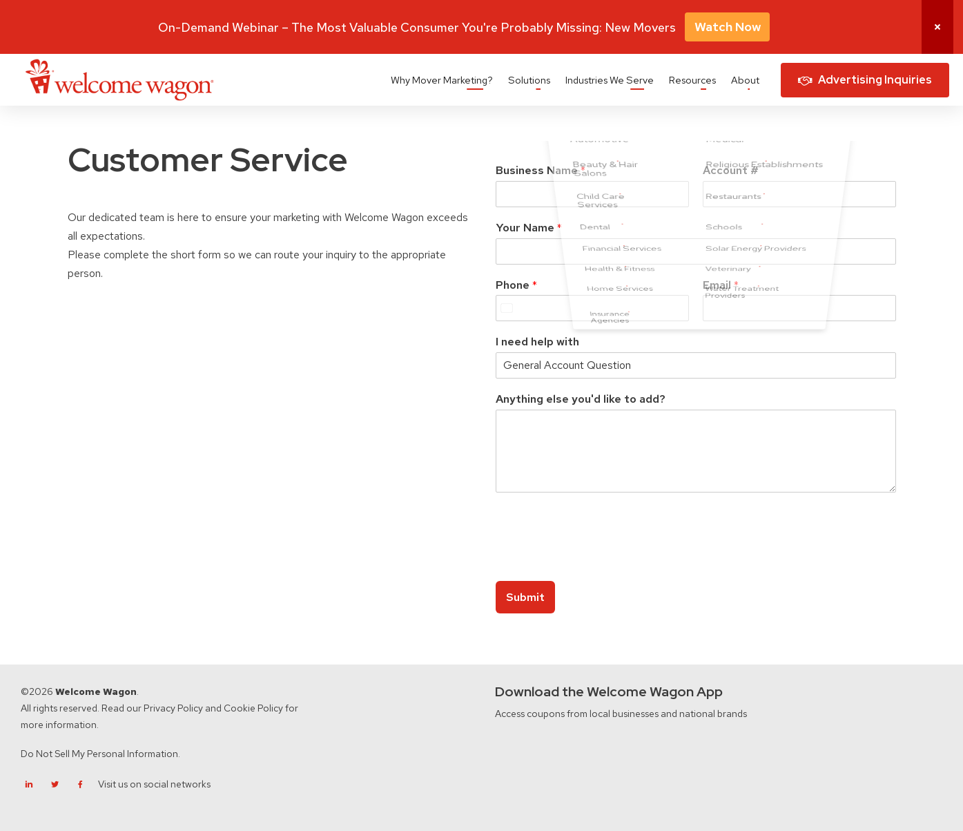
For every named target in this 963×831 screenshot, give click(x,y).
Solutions (529, 79)
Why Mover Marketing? (442, 79)
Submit (525, 597)
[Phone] (592, 308)
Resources (692, 79)
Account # (731, 171)
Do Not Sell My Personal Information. (100, 753)
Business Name (540, 171)
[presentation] (601, 558)
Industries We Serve (609, 79)
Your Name (529, 228)
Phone (516, 285)
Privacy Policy (173, 708)
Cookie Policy (253, 708)
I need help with (537, 342)
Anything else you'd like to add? (580, 399)
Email (721, 285)
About (745, 79)
